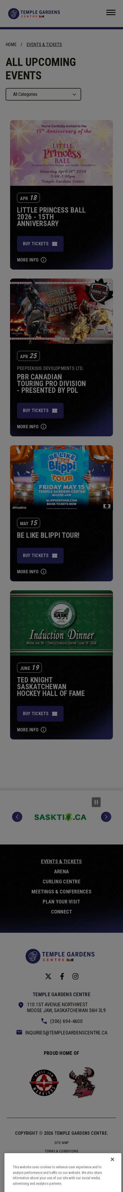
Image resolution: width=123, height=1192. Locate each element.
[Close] (112, 1166)
